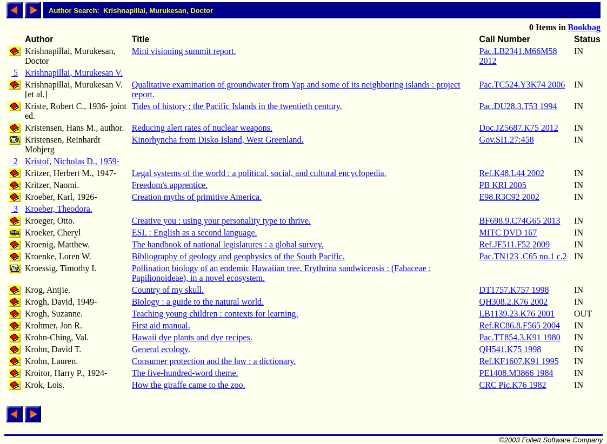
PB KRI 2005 (502, 185)
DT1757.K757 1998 (514, 289)
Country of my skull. (168, 289)
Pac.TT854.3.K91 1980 (520, 337)
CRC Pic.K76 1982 (512, 384)
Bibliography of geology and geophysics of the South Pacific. (238, 256)
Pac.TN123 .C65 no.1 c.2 (523, 256)
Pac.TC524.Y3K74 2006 (522, 84)
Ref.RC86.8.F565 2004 (519, 325)
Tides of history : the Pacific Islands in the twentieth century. (237, 106)
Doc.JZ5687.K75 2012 (518, 127)
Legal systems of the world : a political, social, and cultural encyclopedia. (259, 173)
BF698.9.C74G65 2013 (520, 220)
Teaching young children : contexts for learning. (215, 313)
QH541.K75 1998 (510, 349)
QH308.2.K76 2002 (513, 301)
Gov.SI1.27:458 (506, 139)
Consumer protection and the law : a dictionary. (214, 361)
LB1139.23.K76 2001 (517, 313)
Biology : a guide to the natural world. (198, 301)
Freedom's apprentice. (170, 185)
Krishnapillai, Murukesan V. (74, 72)
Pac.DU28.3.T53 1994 (518, 106)
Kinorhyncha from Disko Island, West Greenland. (218, 139)
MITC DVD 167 (508, 232)
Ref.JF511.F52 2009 (514, 244)
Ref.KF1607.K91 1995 (519, 361)
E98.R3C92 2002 (509, 196)
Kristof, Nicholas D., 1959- (72, 161)
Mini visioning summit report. (184, 51)
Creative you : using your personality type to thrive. (221, 220)
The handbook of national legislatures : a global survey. (228, 244)
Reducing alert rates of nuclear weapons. (202, 127)
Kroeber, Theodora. (58, 208)
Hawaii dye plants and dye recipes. (192, 337)
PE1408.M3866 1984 (516, 373)
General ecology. (161, 349)
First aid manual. (161, 325)
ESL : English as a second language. (194, 232)
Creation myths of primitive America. (197, 196)
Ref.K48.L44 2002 (511, 173)
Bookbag (584, 27)
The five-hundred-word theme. (185, 373)
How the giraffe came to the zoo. (188, 384)
